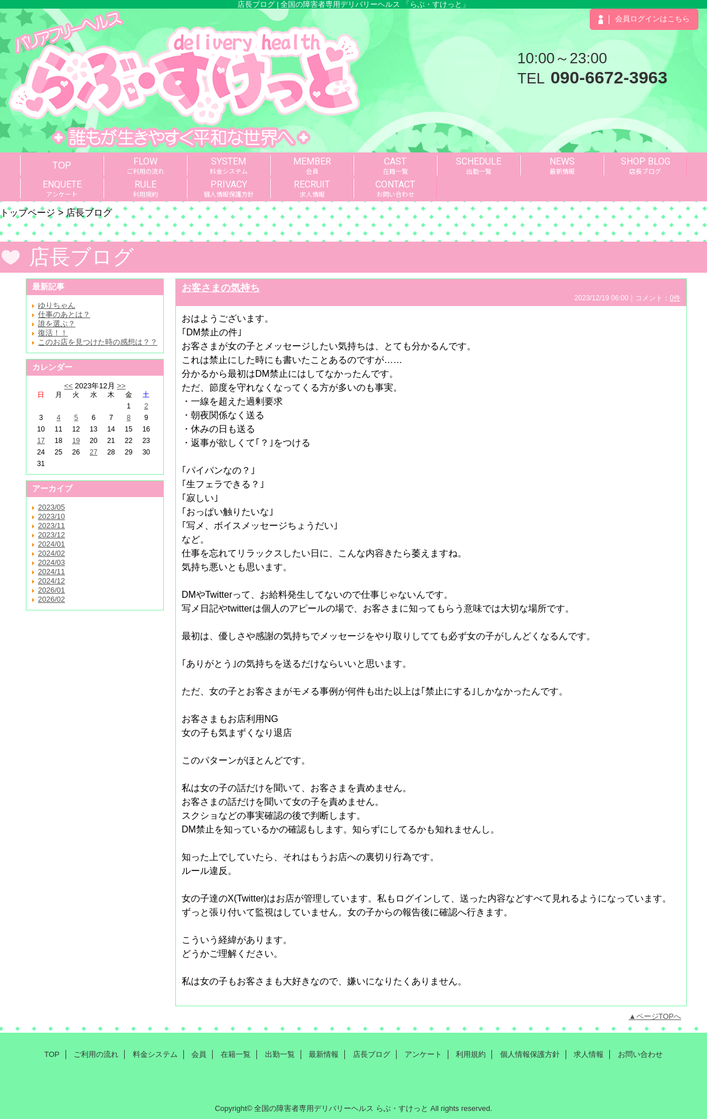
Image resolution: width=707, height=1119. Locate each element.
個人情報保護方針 (530, 1054)
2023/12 (51, 534)
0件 (675, 298)
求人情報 (589, 1054)
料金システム (155, 1054)
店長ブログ (371, 1054)
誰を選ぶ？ (56, 323)
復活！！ (53, 333)
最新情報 (324, 1054)
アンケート (423, 1054)
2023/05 (51, 507)
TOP (61, 165)
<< (68, 385)
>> (121, 385)
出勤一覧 (280, 1054)
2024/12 (51, 580)
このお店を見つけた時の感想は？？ (97, 342)
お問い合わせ (640, 1054)
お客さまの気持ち (221, 287)
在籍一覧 (236, 1054)
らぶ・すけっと (402, 1108)
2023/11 (51, 525)
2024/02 (51, 553)
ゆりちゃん (56, 305)
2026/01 (51, 590)
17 (41, 441)
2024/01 (51, 544)
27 (93, 452)
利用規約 (471, 1054)
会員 (198, 1054)
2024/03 (51, 562)
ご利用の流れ (96, 1054)
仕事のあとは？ (64, 314)
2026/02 (51, 599)
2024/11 (51, 571)
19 (76, 441)
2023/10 (51, 516)
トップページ (27, 212)
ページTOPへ (659, 1016)
